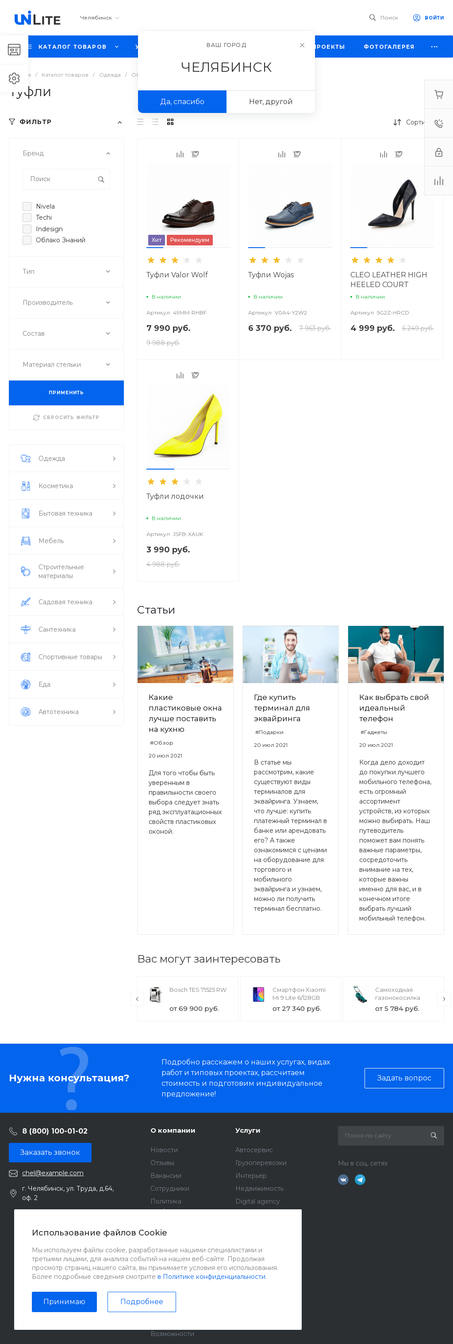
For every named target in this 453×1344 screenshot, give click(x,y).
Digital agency (257, 1201)
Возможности (172, 1334)
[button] (154, 247)
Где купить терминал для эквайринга (282, 708)
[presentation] (137, 999)
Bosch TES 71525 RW (197, 989)
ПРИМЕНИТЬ (66, 393)
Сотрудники (169, 1189)
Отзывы (162, 1163)
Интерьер (251, 1176)
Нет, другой (271, 101)
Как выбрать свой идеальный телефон (394, 708)
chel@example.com (53, 1173)
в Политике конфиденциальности (211, 1277)
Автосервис (254, 1150)
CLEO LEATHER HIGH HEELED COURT (388, 280)
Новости (164, 1150)
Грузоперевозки (261, 1163)
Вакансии (165, 1176)
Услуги (248, 1130)
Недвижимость (259, 1189)
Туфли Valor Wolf (177, 275)
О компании (173, 1130)
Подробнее (141, 1301)
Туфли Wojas (271, 275)
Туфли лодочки (175, 496)
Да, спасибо (182, 101)
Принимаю (64, 1301)
